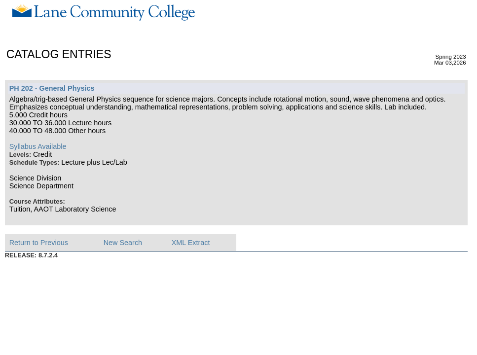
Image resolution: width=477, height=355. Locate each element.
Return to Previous (38, 243)
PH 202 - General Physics (52, 88)
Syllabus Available (38, 146)
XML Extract (191, 243)
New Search (123, 243)
